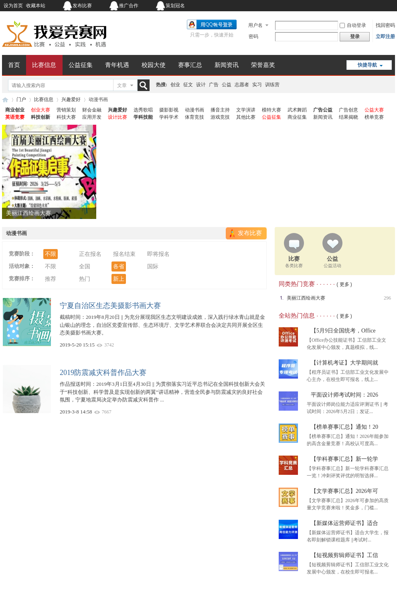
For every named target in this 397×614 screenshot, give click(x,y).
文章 (122, 85)
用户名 (255, 25)
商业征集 (297, 117)
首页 (14, 65)
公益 (226, 84)
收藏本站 (35, 5)
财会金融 (91, 110)
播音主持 (220, 110)
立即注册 (385, 36)
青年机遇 (117, 65)
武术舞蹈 (297, 110)
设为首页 (13, 5)
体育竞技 (194, 117)
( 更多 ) (344, 284)
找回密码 (385, 25)
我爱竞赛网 (5, 99)
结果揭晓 (348, 117)
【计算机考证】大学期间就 (344, 363)
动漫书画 (194, 110)
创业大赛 (40, 110)
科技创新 (40, 117)
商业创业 (14, 110)
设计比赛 (117, 117)
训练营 (272, 84)
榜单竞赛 (374, 117)
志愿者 (242, 84)
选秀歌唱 (143, 110)
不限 (50, 254)
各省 (118, 266)
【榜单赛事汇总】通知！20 (344, 427)
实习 (257, 84)
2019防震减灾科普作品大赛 (103, 373)
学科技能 (143, 117)
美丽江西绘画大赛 (28, 213)
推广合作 (128, 5)
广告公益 (322, 110)
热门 (84, 279)
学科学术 (168, 117)
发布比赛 (82, 5)
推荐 (50, 279)
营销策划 (66, 110)
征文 (188, 84)
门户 (21, 99)
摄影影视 (168, 110)
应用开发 (91, 117)
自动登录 (353, 25)
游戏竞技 (220, 117)
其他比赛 (245, 117)
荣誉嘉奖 (263, 65)
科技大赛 (66, 117)
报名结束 (124, 254)
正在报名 (90, 254)
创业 (175, 84)
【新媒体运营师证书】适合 (344, 523)
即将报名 (158, 254)
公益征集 (81, 65)
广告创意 (348, 110)
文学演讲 (245, 110)
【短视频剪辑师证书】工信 (344, 555)
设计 (201, 84)
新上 (118, 279)
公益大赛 (374, 110)
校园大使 (154, 65)
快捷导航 (367, 65)
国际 (152, 266)
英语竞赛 (14, 117)
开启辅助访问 (345, 5)
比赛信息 (44, 65)
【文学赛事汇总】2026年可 (344, 491)
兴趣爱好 (71, 99)
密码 (253, 36)
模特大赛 (271, 110)
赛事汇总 (190, 65)
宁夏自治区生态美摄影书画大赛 (110, 306)
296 (387, 298)
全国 (84, 266)
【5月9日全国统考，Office (343, 331)
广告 (214, 84)
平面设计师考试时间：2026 (344, 395)
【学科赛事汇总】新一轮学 (344, 459)
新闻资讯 (227, 65)
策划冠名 (175, 5)
